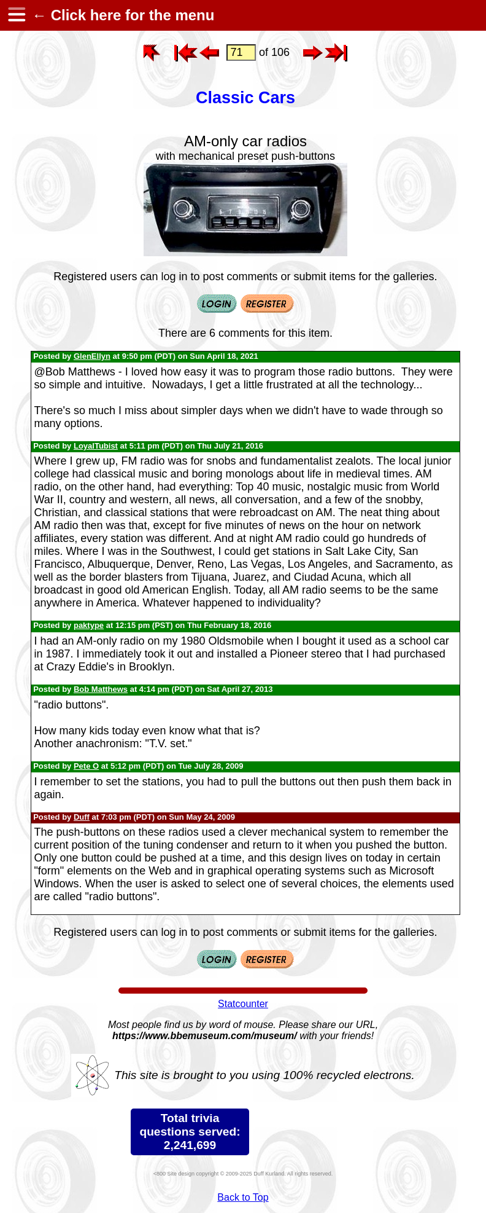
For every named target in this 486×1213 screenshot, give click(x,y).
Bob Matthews (101, 689)
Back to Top (242, 1197)
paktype (89, 625)
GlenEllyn (92, 356)
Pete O (86, 766)
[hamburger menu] (16, 15)
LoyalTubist (96, 445)
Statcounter (243, 1004)
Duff (82, 817)
